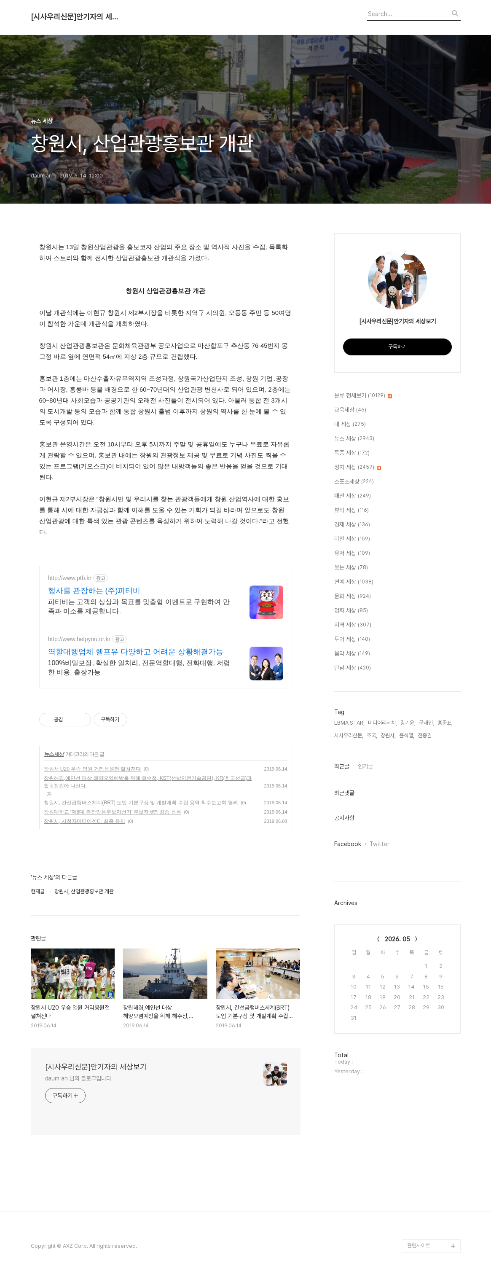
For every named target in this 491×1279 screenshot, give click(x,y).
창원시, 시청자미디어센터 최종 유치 (84, 821)
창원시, (388, 735)
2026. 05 (397, 939)
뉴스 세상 (54, 754)
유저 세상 (352, 553)
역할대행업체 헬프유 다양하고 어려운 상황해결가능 (135, 652)
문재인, (426, 723)
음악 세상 (352, 654)
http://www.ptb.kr (69, 578)
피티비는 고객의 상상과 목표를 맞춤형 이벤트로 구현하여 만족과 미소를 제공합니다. (139, 606)
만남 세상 (352, 668)
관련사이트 (418, 1245)
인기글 (365, 766)
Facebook (347, 844)
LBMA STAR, (349, 723)
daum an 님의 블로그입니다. (79, 1078)
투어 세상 (352, 639)
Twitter (379, 844)
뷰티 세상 (351, 510)
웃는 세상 (351, 568)
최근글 (341, 766)
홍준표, (445, 723)
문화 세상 (352, 596)
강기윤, (408, 723)
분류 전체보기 (363, 396)
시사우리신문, (348, 735)
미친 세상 (352, 539)
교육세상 (350, 410)
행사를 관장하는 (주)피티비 (94, 590)
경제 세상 (352, 525)
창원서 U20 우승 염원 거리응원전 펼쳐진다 (92, 769)
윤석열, (406, 735)
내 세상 (350, 424)
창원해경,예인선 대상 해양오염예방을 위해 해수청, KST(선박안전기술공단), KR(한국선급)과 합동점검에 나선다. (148, 782)
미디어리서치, (382, 723)
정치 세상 (357, 467)
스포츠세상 (354, 482)
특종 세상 (352, 453)
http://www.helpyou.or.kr (79, 639)
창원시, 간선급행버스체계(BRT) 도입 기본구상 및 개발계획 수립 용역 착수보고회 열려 (141, 803)
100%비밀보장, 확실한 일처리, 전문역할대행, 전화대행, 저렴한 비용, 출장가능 (139, 667)
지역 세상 (352, 625)
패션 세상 (352, 496)
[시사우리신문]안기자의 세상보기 (77, 17)
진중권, (425, 735)
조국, (372, 735)
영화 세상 (351, 611)
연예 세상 (353, 582)
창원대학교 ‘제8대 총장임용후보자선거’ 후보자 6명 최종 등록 (112, 812)
